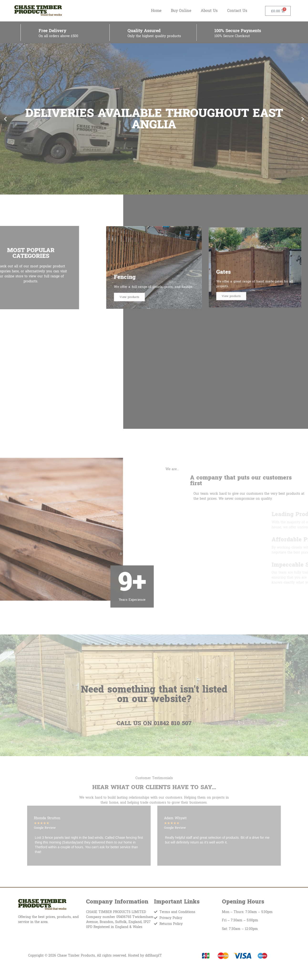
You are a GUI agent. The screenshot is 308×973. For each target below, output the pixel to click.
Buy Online (181, 10)
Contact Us (237, 10)
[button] (5, 119)
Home (156, 10)
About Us (209, 10)
